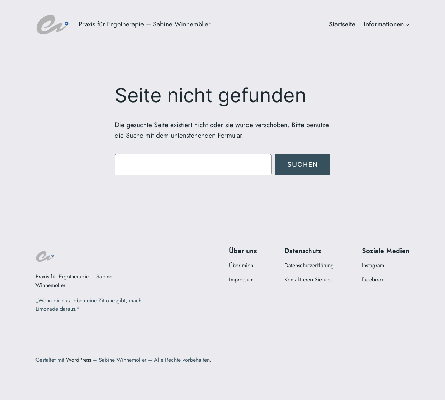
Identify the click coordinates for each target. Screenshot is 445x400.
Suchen (302, 164)
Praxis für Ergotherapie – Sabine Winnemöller (145, 24)
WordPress (78, 360)
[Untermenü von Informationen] (407, 24)
